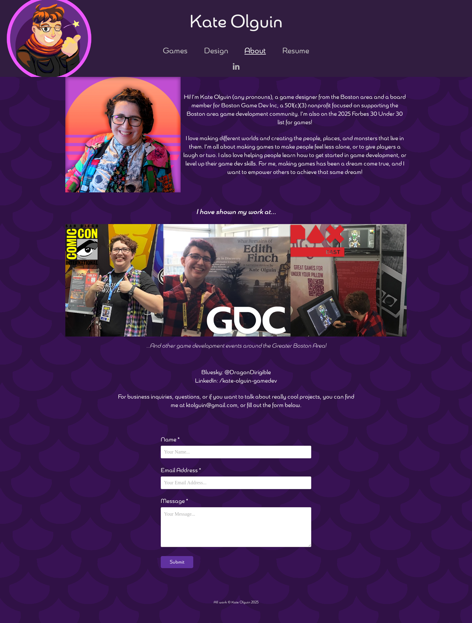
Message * (174, 501)
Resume (295, 51)
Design (216, 51)
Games (175, 51)
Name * (170, 440)
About (255, 51)
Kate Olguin (236, 21)
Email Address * (181, 470)
